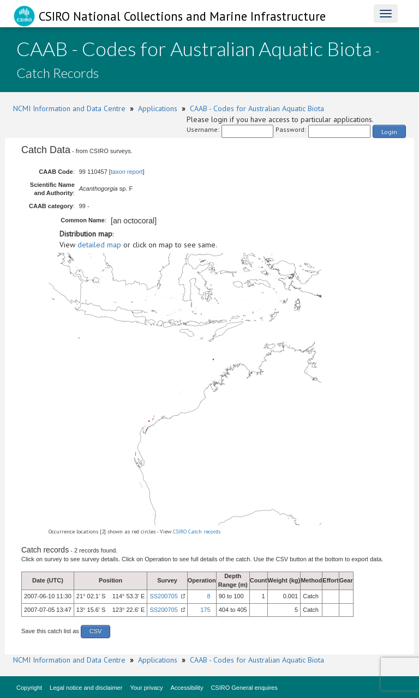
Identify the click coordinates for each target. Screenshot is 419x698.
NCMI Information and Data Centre (69, 108)
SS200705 (163, 596)
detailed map (99, 245)
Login (389, 132)
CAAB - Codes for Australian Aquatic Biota (257, 108)
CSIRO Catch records (196, 531)
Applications (157, 108)
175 (205, 609)
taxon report (127, 171)
